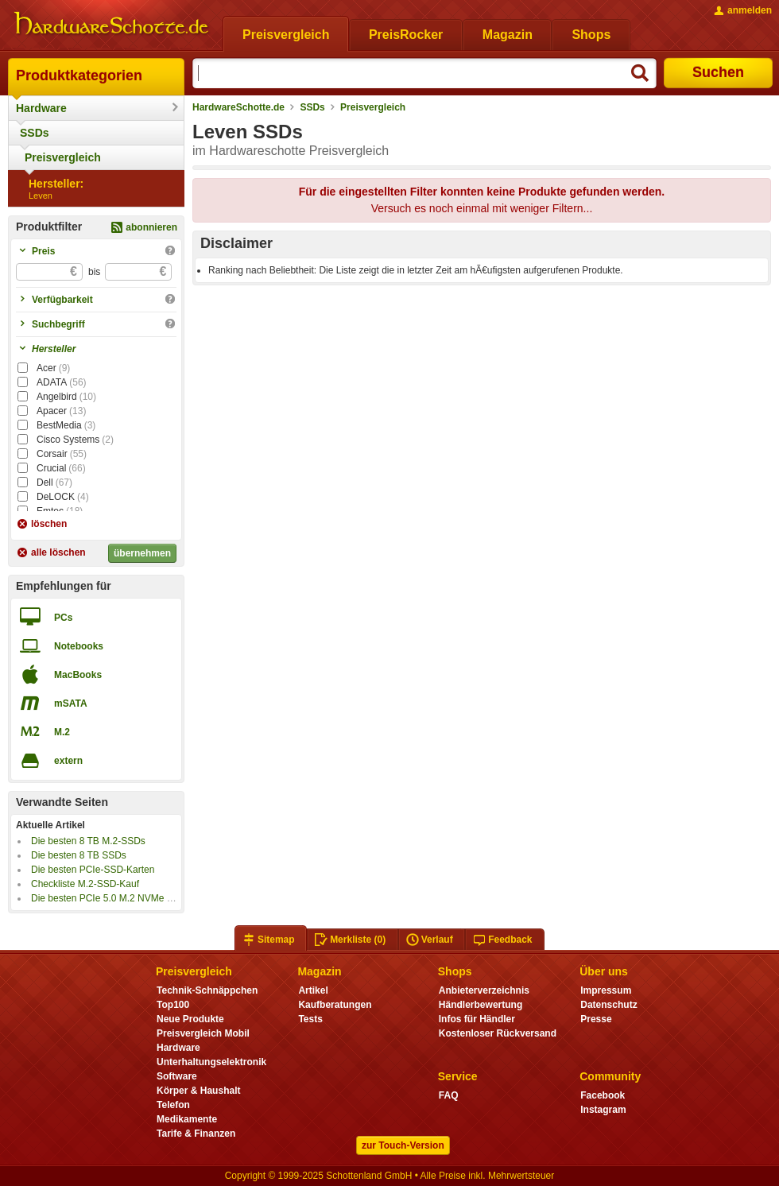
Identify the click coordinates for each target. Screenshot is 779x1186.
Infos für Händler (477, 1019)
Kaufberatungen (334, 1004)
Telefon (173, 1104)
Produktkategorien (79, 75)
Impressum (605, 990)
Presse (595, 1019)
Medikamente (187, 1119)
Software (177, 1076)
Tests (310, 1019)
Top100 (173, 1004)
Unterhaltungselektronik (211, 1062)
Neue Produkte (190, 1019)
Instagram (603, 1109)
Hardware (41, 108)
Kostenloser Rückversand (497, 1033)
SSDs (34, 132)
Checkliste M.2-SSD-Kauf (85, 884)
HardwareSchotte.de (238, 107)
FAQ (449, 1095)
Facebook (602, 1095)
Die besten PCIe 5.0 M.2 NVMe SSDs (111, 898)
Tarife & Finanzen (196, 1133)
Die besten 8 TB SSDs (78, 855)
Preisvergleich (63, 157)
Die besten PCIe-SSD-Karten (92, 869)
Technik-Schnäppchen (207, 990)
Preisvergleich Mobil (203, 1033)
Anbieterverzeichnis (484, 990)
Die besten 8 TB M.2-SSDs (88, 841)
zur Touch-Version (403, 1145)
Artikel (312, 990)
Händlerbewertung (480, 1004)
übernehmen (142, 553)
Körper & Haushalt (199, 1090)
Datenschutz (608, 1004)
